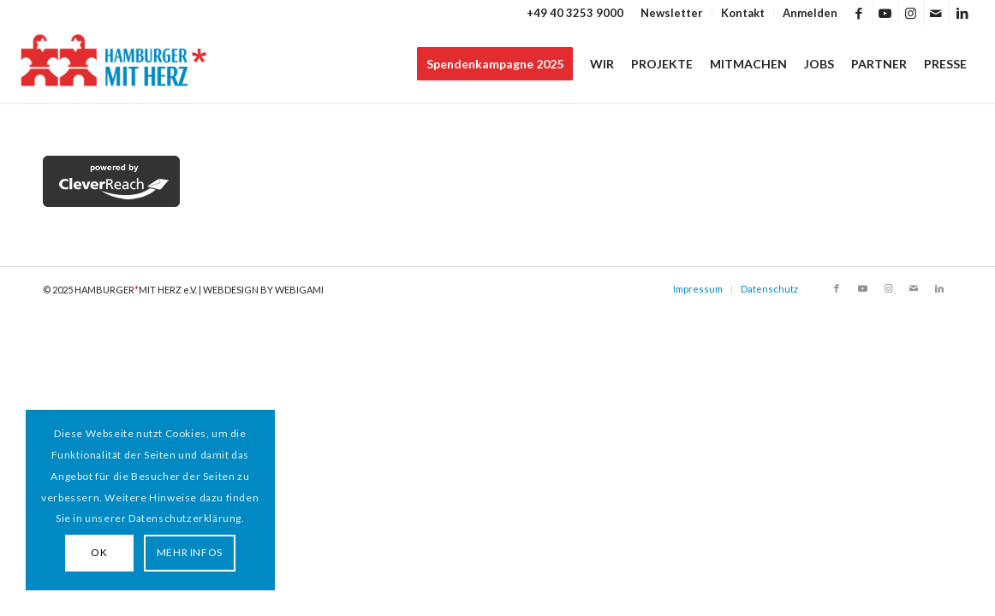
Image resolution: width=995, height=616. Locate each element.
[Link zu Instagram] (910, 13)
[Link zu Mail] (936, 13)
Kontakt (743, 13)
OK (99, 552)
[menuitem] (672, 13)
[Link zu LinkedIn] (962, 13)
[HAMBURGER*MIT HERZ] (114, 64)
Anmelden (810, 13)
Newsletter (671, 13)
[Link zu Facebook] (859, 13)
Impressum (698, 288)
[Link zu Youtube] (885, 13)
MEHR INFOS (190, 552)
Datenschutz (769, 288)
